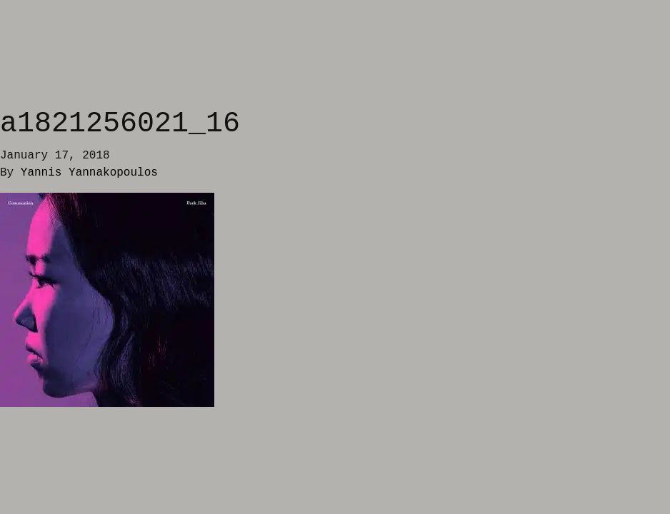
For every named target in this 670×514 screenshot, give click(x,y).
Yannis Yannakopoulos (89, 172)
